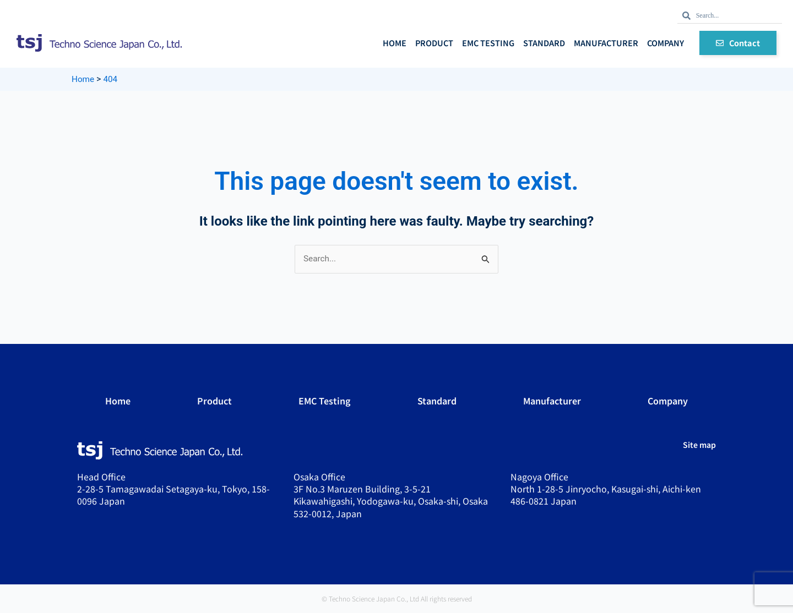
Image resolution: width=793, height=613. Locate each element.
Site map (699, 445)
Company (665, 42)
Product (434, 42)
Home (394, 42)
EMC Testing (488, 42)
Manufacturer (606, 42)
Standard (544, 42)
